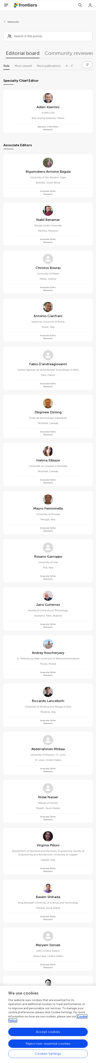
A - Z (69, 66)
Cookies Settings (48, 1054)
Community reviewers (70, 53)
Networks (13, 21)
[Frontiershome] (26, 5)
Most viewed (23, 66)
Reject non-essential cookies (48, 1044)
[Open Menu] (6, 5)
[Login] (90, 5)
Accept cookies (48, 1032)
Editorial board (23, 53)
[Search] (80, 5)
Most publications (49, 66)
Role (6, 66)
